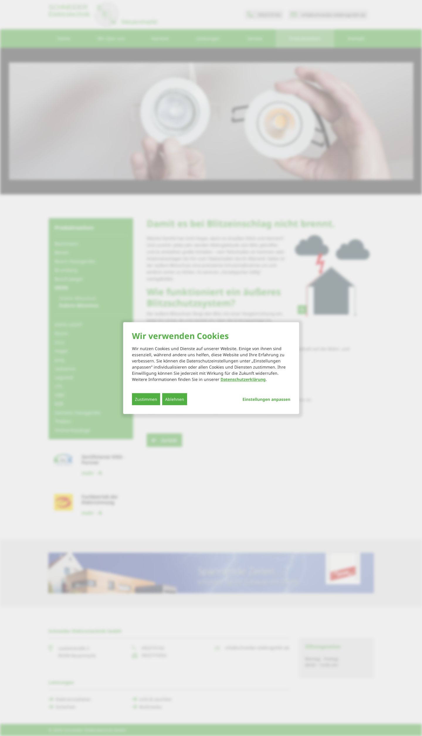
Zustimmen (146, 399)
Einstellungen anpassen (266, 399)
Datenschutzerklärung (243, 379)
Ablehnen (174, 399)
